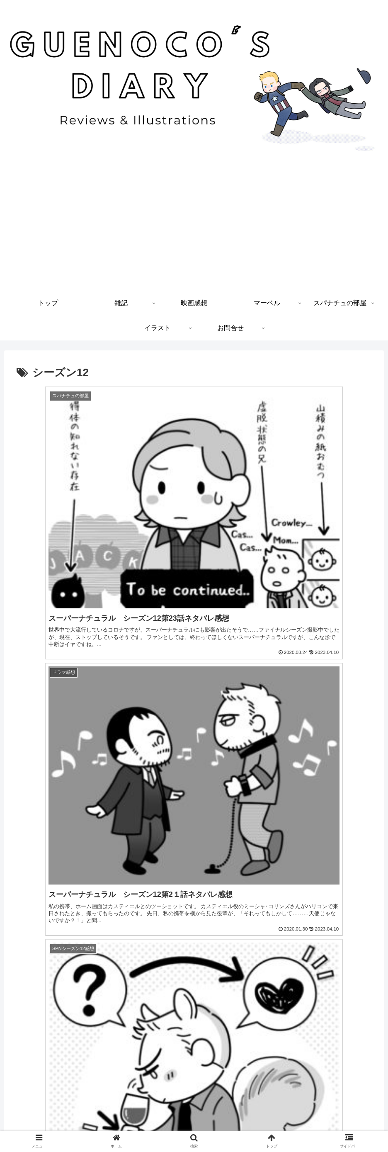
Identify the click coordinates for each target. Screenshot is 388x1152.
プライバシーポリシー (194, 1126)
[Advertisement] (194, 228)
